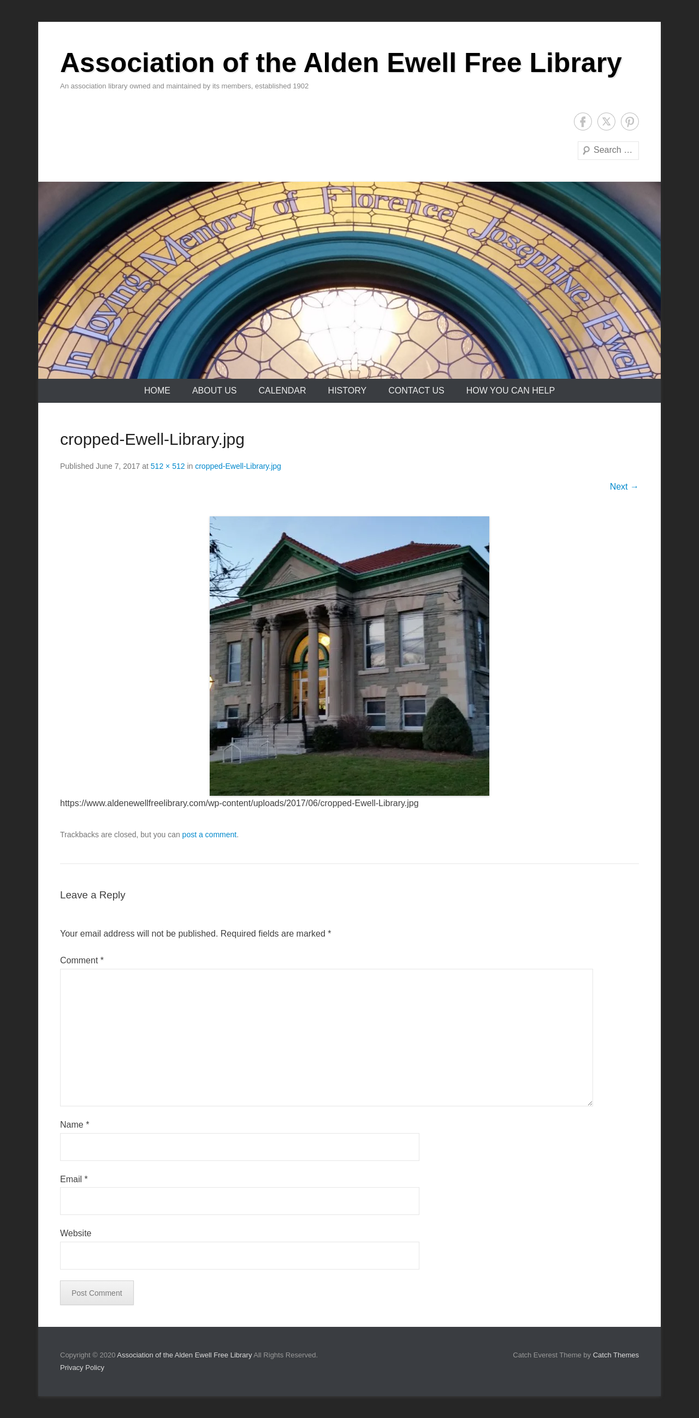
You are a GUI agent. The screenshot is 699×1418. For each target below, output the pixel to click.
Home (157, 390)
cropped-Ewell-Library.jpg (238, 466)
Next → (624, 486)
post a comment (209, 834)
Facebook (583, 121)
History (347, 390)
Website (76, 1233)
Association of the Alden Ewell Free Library (341, 62)
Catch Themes (616, 1355)
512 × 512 (168, 466)
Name (74, 1124)
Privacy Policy (82, 1367)
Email (74, 1179)
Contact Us (416, 390)
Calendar (282, 390)
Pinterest (630, 121)
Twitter (606, 121)
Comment (82, 960)
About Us (214, 390)
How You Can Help (510, 390)
